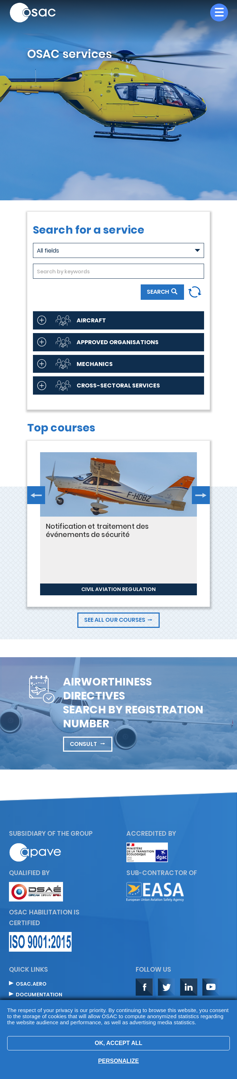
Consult (84, 744)
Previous (36, 495)
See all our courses (115, 620)
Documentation (39, 995)
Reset (194, 292)
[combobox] (118, 271)
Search (158, 292)
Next (201, 495)
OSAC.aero (31, 984)
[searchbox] (118, 271)
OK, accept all (118, 1043)
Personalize (118, 1061)
